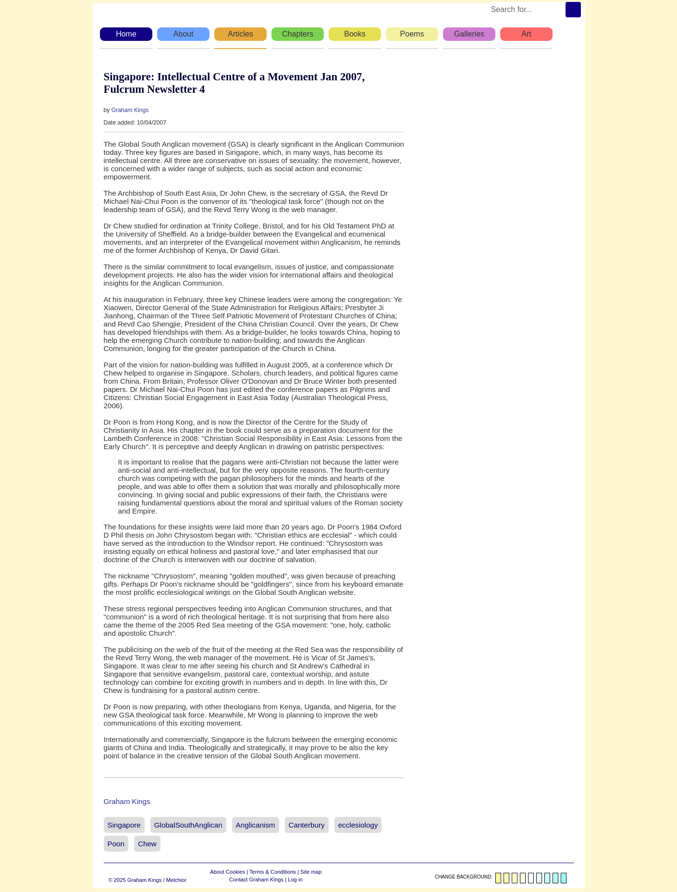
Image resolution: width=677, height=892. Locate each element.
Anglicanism (255, 825)
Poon (116, 844)
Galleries (469, 34)
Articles (240, 34)
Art (526, 34)
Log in (295, 879)
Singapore (124, 825)
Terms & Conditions (272, 872)
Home (126, 34)
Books (354, 34)
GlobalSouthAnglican (188, 825)
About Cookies (227, 872)
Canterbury (307, 825)
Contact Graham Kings (256, 879)
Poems (412, 34)
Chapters (297, 34)
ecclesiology (358, 825)
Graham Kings (130, 110)
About (183, 34)
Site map (310, 872)
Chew (147, 844)
